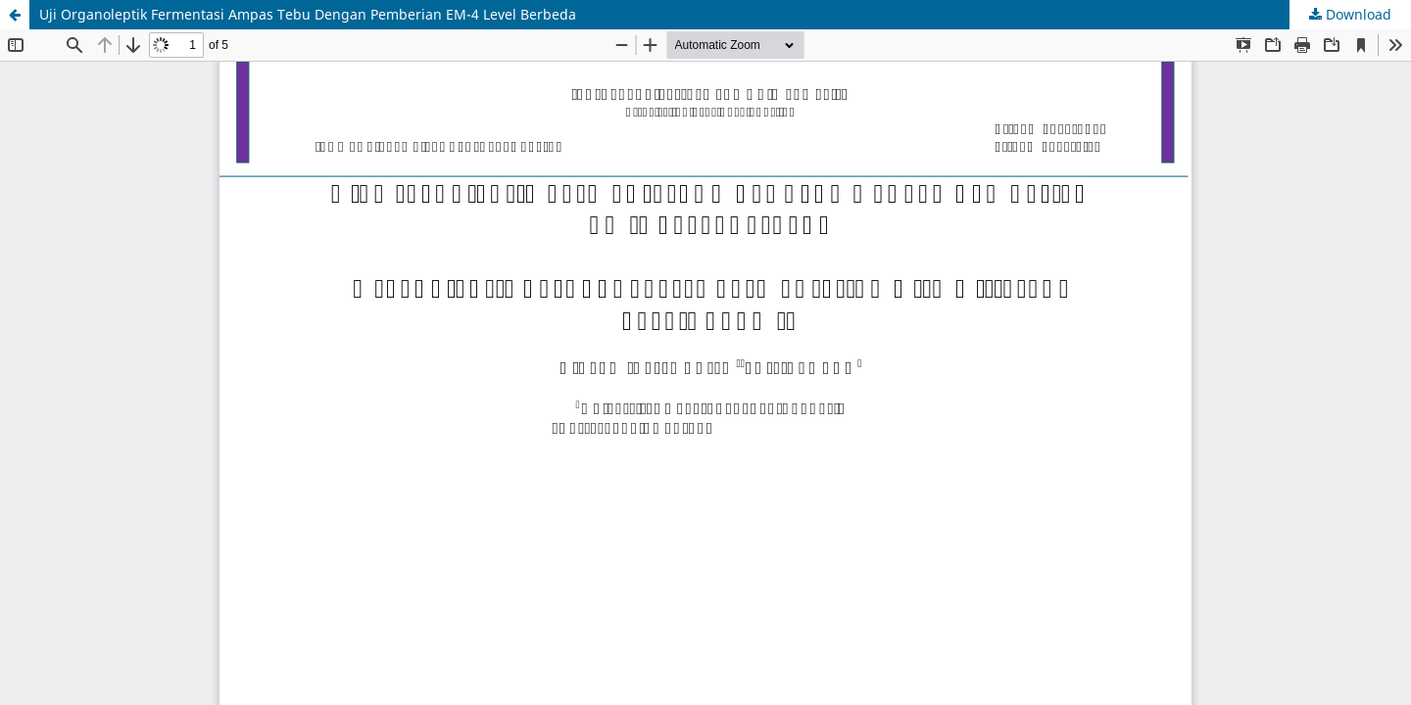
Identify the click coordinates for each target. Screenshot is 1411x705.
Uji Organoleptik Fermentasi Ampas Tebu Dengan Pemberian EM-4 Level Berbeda (307, 14)
